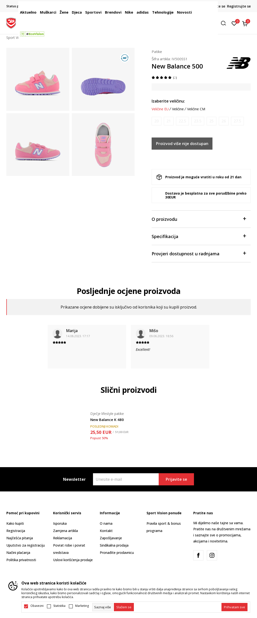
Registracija (15, 530)
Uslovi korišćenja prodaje (73, 560)
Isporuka (60, 523)
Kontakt (106, 530)
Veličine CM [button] (196, 109)
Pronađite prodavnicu (117, 552)
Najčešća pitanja (19, 538)
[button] (225, 23)
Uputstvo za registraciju (25, 545)
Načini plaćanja (18, 552)
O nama (106, 523)
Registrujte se (239, 6)
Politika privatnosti (21, 560)
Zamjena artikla (65, 530)
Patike (157, 51)
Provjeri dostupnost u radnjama (199, 253)
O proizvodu (199, 218)
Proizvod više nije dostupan (182, 143)
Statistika (59, 605)
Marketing (82, 605)
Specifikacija (199, 236)
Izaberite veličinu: (168, 101)
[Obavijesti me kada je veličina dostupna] (156, 121)
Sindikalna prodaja (114, 545)
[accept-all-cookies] (234, 607)
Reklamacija (62, 538)
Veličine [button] (178, 109)
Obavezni (37, 605)
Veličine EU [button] (160, 109)
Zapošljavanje (111, 538)
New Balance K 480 (107, 419)
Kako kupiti (15, 523)
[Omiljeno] (234, 23)
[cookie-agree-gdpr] (124, 607)
